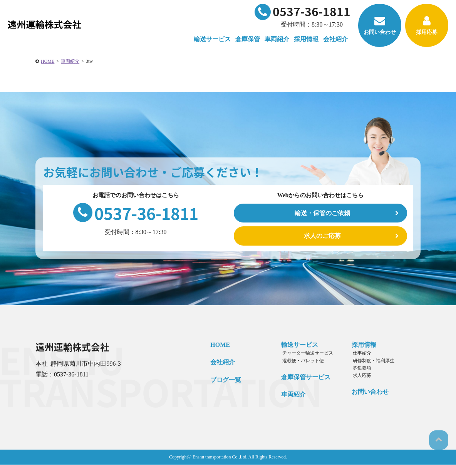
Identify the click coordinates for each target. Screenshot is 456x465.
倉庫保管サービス (304, 377)
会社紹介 (221, 362)
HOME (47, 61)
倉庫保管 (247, 39)
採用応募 (427, 25)
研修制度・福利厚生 (371, 360)
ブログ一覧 (224, 380)
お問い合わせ (380, 25)
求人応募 (359, 375)
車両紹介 (277, 39)
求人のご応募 (322, 236)
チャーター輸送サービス (304, 353)
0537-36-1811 (302, 11)
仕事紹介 (359, 353)
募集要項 (359, 368)
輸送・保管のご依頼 (322, 213)
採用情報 (362, 345)
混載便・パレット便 (300, 360)
